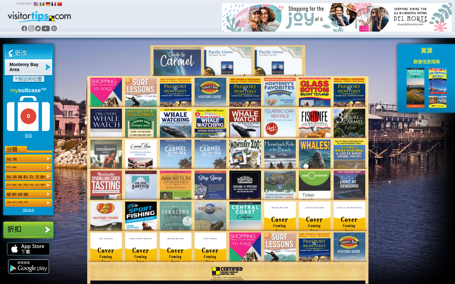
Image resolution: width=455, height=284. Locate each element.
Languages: (24, 3)
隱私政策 (28, 210)
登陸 (28, 135)
